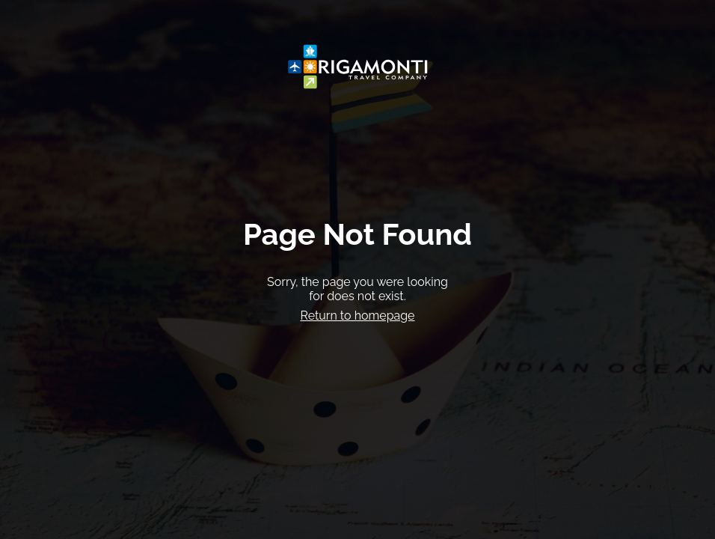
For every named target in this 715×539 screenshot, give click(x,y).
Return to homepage (357, 315)
